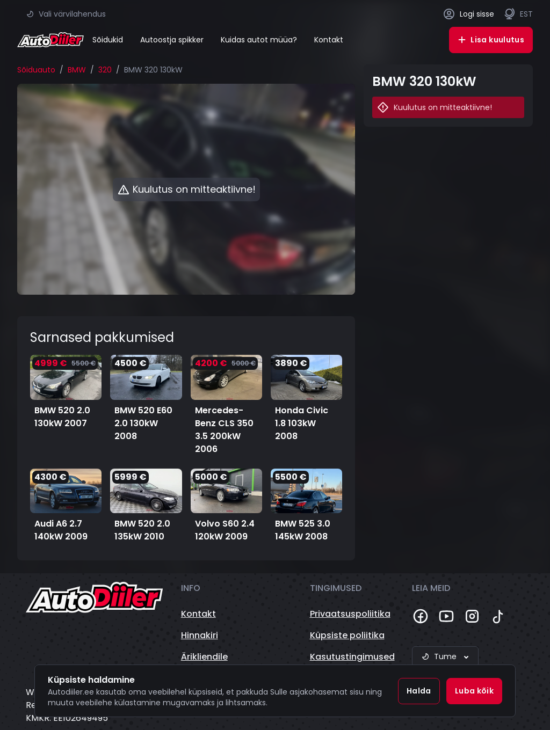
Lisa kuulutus (491, 39)
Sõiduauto (36, 69)
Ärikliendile (204, 657)
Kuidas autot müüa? (259, 39)
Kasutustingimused (352, 657)
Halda (419, 690)
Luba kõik (474, 690)
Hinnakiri (199, 635)
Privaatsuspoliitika (350, 614)
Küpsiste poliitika (347, 635)
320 (105, 69)
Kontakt (328, 39)
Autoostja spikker (172, 39)
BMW (77, 69)
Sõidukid (107, 39)
